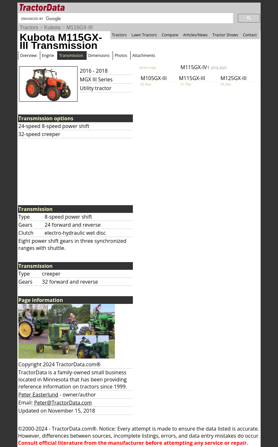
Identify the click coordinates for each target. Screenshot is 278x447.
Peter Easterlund (38, 394)
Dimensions (98, 55)
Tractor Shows (225, 35)
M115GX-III (79, 27)
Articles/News (195, 35)
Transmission (71, 55)
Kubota (52, 27)
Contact (250, 35)
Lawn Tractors (144, 35)
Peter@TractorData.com (63, 402)
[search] (125, 19)
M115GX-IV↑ (204, 67)
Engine (48, 55)
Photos (121, 55)
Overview (28, 55)
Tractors (29, 27)
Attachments (143, 55)
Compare (170, 35)
